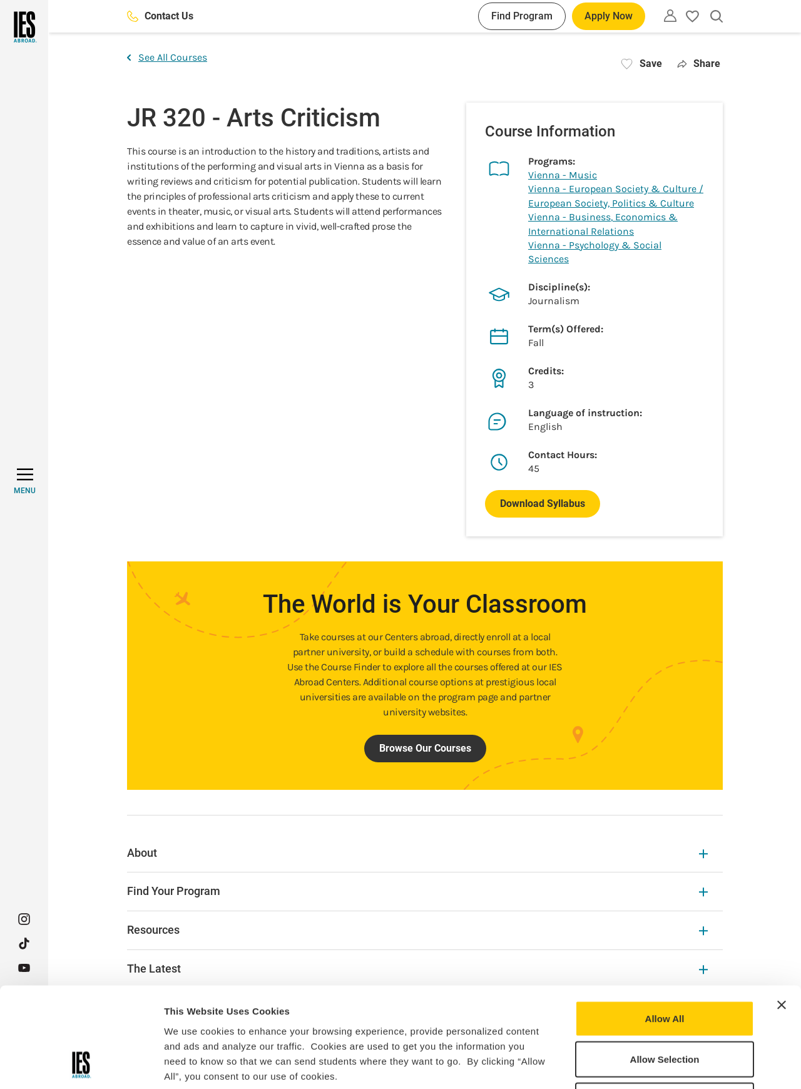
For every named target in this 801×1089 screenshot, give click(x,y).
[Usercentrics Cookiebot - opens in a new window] (81, 1064)
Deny (664, 1006)
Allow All (665, 924)
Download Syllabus (542, 503)
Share (698, 63)
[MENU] (25, 481)
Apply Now (608, 16)
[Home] (24, 27)
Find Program (522, 16)
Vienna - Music (562, 175)
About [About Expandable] (417, 852)
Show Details (657, 1064)
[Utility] (670, 15)
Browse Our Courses (425, 748)
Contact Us (160, 16)
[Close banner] (781, 911)
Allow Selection (665, 966)
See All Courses (167, 57)
